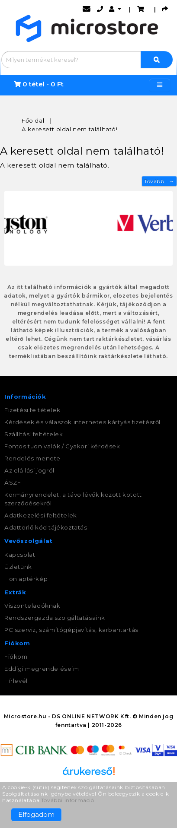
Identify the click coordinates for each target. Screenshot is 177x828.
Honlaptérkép (26, 578)
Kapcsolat (19, 554)
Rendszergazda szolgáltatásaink (54, 617)
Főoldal (33, 120)
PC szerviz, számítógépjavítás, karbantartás (71, 629)
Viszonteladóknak (32, 605)
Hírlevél (16, 680)
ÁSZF (12, 482)
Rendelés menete (32, 458)
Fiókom (16, 656)
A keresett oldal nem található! (70, 129)
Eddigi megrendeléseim (41, 668)
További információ (67, 800)
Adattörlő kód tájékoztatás (45, 527)
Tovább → (159, 181)
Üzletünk (18, 566)
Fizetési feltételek (32, 409)
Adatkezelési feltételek (40, 515)
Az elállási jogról (29, 470)
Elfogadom (36, 814)
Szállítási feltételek (33, 434)
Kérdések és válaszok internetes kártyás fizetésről (82, 422)
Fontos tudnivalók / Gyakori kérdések (62, 446)
